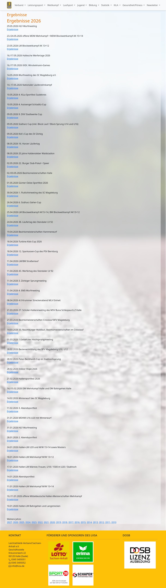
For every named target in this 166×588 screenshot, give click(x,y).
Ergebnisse (12, 29)
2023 (34, 522)
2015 (83, 522)
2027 (9, 522)
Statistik (105, 5)
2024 (27, 522)
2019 (58, 522)
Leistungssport (36, 5)
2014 (89, 522)
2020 (52, 522)
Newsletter (153, 5)
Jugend (81, 5)
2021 (46, 522)
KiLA (116, 5)
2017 (70, 522)
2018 (64, 522)
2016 (77, 522)
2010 (113, 522)
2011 (107, 522)
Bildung (93, 5)
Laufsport (68, 5)
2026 (15, 522)
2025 (21, 522)
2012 (101, 522)
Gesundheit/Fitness (133, 5)
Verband (19, 5)
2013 (95, 522)
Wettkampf (53, 5)
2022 (40, 522)
